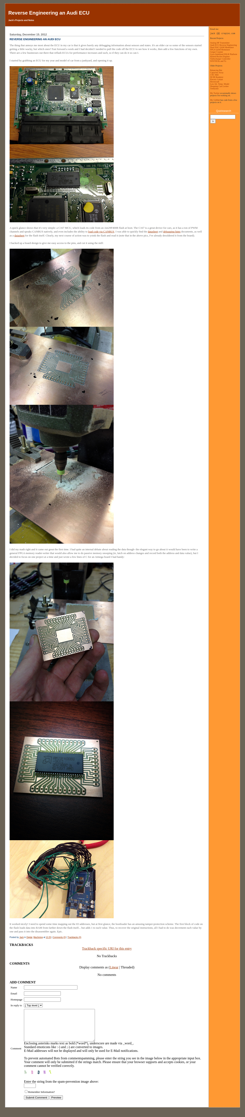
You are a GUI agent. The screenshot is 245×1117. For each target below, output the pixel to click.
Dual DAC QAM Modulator (222, 47)
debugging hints (171, 231)
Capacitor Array (217, 72)
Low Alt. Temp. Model (219, 84)
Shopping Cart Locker (219, 86)
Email (14, 993)
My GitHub (215, 100)
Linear (114, 967)
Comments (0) (59, 937)
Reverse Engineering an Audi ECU (49, 13)
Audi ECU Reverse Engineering (223, 45)
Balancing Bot (216, 70)
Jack (21, 937)
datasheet (153, 231)
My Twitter (215, 93)
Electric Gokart (216, 79)
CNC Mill (214, 75)
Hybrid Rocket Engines (220, 56)
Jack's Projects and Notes (21, 20)
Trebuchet (214, 88)
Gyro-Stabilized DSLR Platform (223, 54)
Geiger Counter (216, 52)
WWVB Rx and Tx (218, 61)
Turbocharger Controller (220, 59)
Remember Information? (41, 1098)
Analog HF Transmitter (220, 43)
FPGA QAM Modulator (220, 49)
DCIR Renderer (216, 77)
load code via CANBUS (101, 231)
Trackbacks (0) (74, 937)
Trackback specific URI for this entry (107, 948)
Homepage (16, 999)
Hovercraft (214, 82)
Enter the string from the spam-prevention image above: (61, 1088)
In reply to (16, 1005)
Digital (29, 937)
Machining (38, 937)
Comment (16, 1051)
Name (14, 987)
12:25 (48, 937)
